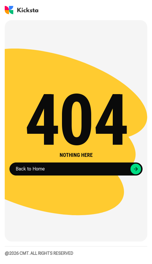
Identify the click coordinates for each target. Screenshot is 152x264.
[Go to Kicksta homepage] (21, 10)
